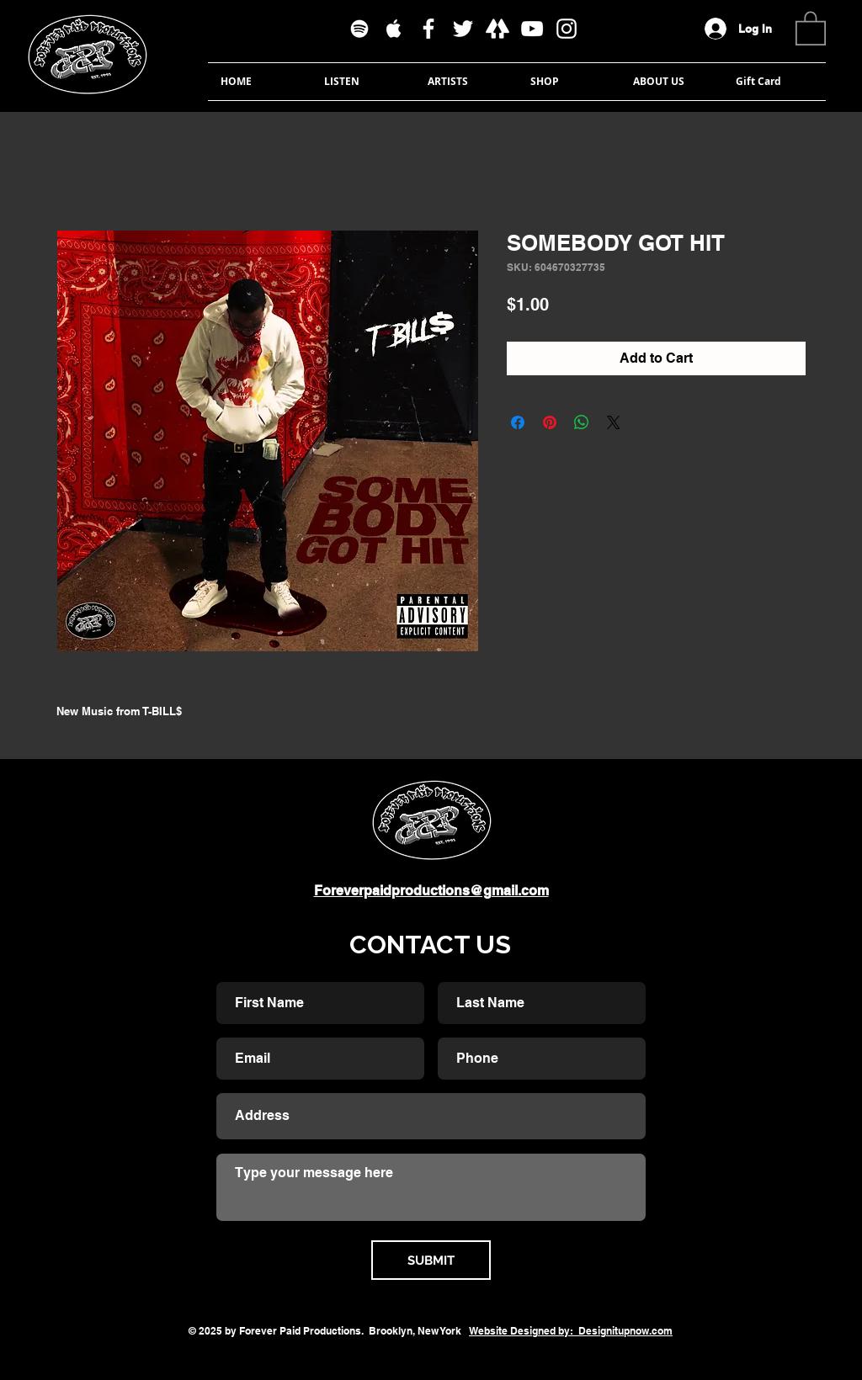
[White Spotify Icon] (359, 28)
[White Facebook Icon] (428, 28)
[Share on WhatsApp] (582, 422)
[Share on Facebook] (518, 422)
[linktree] (497, 28)
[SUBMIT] (431, 1260)
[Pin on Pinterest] (550, 422)
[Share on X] (614, 422)
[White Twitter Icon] (463, 28)
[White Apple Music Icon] (393, 28)
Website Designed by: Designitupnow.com (571, 1330)
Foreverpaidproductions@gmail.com (431, 891)
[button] (810, 27)
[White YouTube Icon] (532, 28)
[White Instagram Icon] (566, 28)
